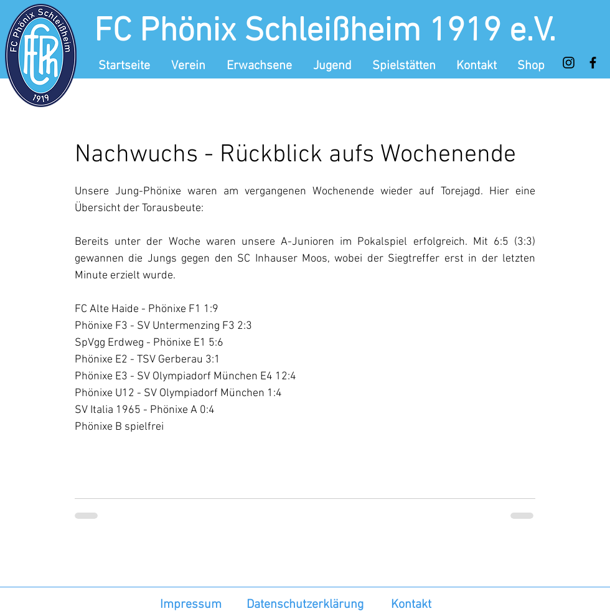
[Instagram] (568, 62)
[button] (189, 66)
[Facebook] (593, 62)
